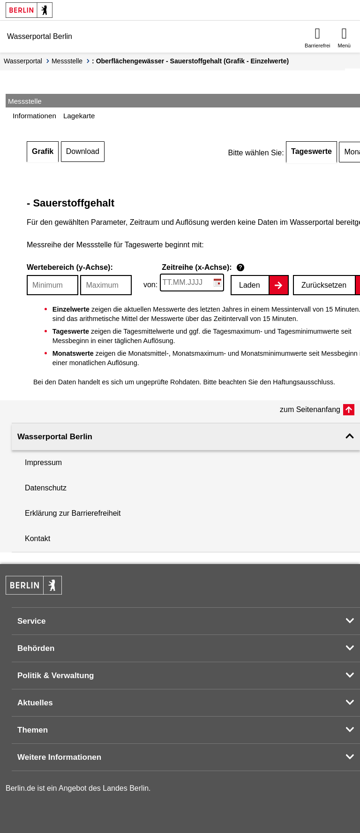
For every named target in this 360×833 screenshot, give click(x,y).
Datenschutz (46, 488)
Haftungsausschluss (303, 382)
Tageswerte (311, 151)
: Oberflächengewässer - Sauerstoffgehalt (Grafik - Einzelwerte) (190, 61)
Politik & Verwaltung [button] (55, 675)
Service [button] (31, 621)
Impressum (43, 462)
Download (82, 151)
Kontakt (37, 539)
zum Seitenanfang (310, 409)
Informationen (34, 116)
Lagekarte (79, 116)
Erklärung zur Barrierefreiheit (73, 513)
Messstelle (67, 61)
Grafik (42, 151)
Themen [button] (32, 730)
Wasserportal (23, 61)
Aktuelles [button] (35, 702)
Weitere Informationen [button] (59, 757)
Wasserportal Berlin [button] (54, 436)
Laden (249, 285)
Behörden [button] (35, 648)
